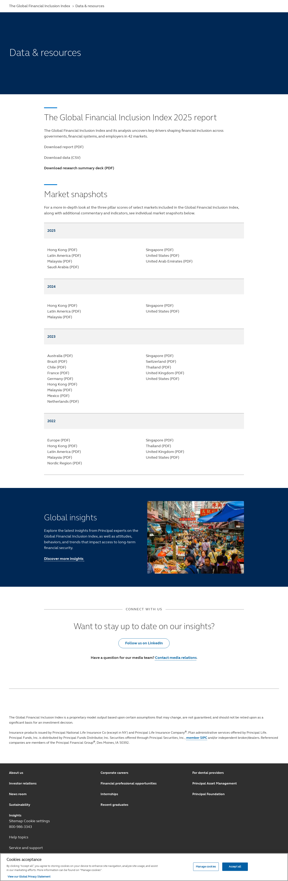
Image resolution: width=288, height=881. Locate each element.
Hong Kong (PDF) (62, 250)
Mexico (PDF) (58, 395)
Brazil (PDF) (57, 361)
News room (18, 794)
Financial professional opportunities (128, 783)
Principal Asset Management (214, 783)
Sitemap (16, 821)
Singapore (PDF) (159, 250)
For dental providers (208, 773)
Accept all (235, 866)
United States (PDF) (162, 255)
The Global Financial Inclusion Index (40, 6)
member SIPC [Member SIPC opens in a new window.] (196, 738)
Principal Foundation (208, 794)
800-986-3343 (20, 826)
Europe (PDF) (58, 440)
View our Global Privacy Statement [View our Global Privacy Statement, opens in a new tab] (29, 876)
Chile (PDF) (56, 367)
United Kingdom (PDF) (165, 373)
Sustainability (19, 805)
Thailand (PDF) (158, 367)
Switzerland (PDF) (161, 361)
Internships (109, 794)
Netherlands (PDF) (63, 401)
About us (16, 773)
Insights (15, 815)
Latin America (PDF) (64, 255)
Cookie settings (37, 821)
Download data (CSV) (62, 157)
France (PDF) (58, 373)
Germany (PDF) (60, 378)
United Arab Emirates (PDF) (169, 261)
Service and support (26, 848)
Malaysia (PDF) (59, 261)
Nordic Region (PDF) (64, 463)
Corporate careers (114, 773)
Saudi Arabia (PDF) (63, 267)
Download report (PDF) (64, 147)
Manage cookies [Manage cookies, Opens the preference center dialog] (206, 866)
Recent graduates (114, 805)
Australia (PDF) (60, 356)
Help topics (18, 837)
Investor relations (22, 783)
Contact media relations (176, 657)
